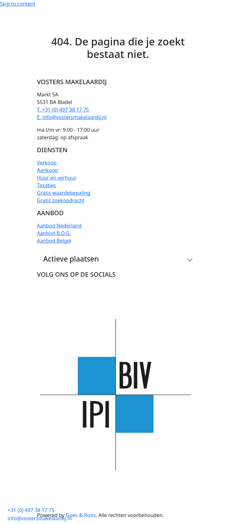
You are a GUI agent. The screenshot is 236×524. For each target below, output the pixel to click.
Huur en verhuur (57, 177)
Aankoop (47, 170)
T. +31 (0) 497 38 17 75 (63, 109)
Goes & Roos (81, 515)
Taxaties (46, 185)
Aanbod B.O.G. (54, 233)
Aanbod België (54, 240)
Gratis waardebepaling (64, 192)
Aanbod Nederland (59, 225)
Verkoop (47, 162)
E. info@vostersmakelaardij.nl (72, 117)
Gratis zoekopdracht (61, 200)
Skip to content (18, 3)
